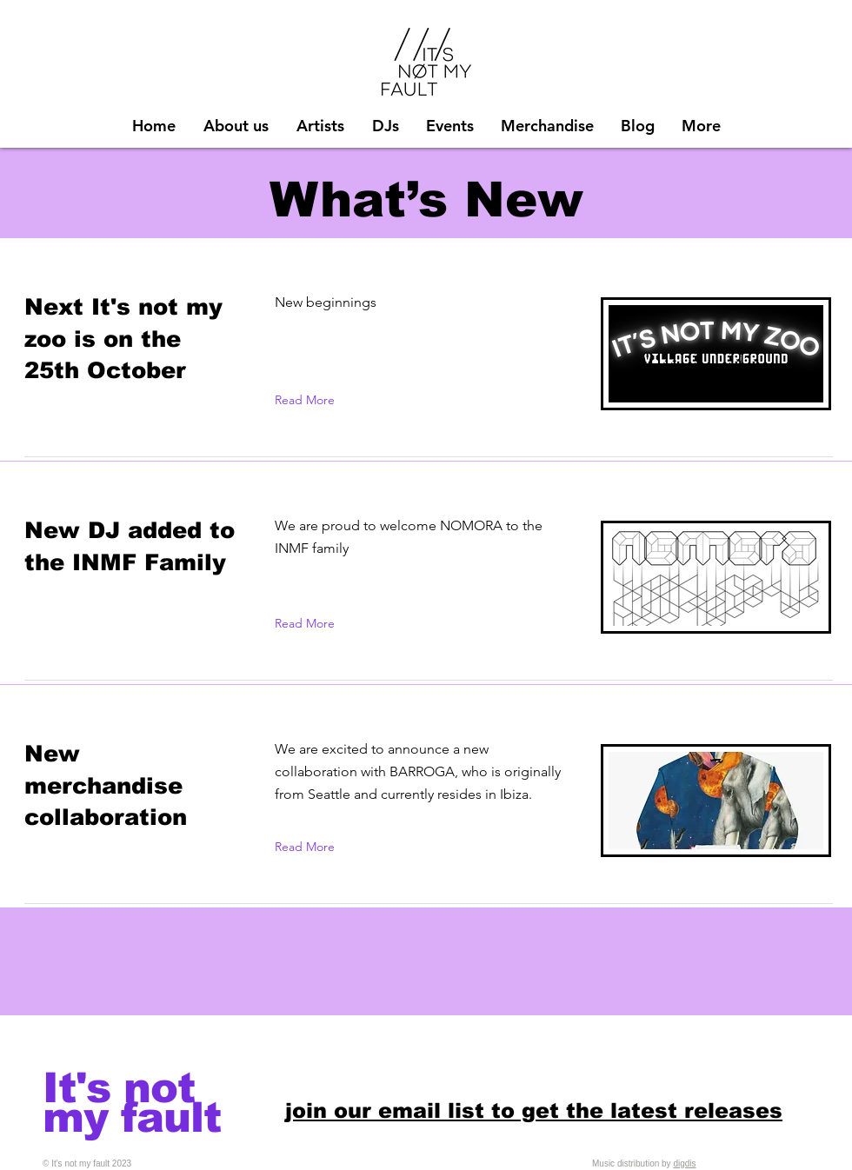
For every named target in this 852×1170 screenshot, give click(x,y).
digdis (684, 1163)
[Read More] (309, 400)
